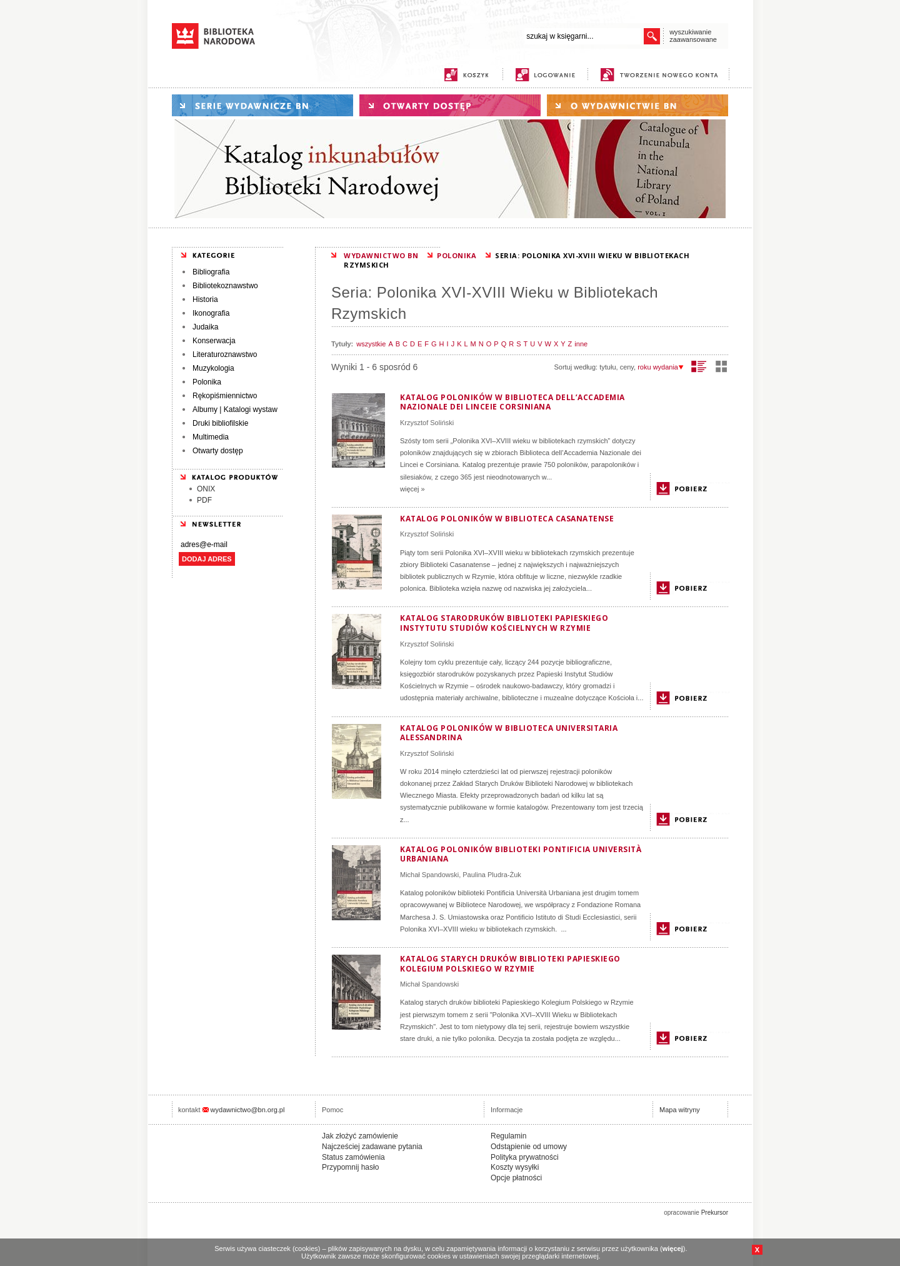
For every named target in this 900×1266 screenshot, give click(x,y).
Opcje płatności (516, 1177)
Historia (205, 299)
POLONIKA (456, 255)
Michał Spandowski (429, 874)
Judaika (205, 327)
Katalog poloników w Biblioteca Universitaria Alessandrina (509, 733)
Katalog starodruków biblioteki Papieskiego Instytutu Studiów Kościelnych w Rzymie (504, 623)
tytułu (607, 367)
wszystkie (371, 344)
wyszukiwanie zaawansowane (693, 35)
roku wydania (661, 367)
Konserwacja (214, 340)
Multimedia (210, 437)
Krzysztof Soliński (427, 422)
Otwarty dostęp (217, 450)
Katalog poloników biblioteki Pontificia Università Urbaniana (520, 854)
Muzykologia (213, 368)
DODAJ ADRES (207, 559)
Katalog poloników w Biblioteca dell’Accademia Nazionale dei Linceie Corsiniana (512, 402)
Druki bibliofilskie (220, 423)
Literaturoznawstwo (224, 354)
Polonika (206, 382)
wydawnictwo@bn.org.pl (248, 1109)
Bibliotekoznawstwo (225, 285)
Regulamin (508, 1136)
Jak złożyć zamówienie (360, 1136)
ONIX (206, 489)
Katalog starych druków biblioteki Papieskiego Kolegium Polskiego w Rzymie (510, 963)
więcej (672, 1248)
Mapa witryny (679, 1109)
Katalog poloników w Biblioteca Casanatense (507, 518)
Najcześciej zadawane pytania (372, 1146)
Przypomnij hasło (350, 1167)
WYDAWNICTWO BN (381, 255)
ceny (627, 367)
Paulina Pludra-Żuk (491, 874)
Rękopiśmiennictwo (224, 395)
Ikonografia (210, 313)
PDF (204, 500)
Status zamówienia (353, 1157)
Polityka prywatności (525, 1157)
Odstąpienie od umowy (529, 1146)
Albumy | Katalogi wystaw (235, 409)
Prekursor (714, 1212)
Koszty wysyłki (515, 1167)
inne (581, 344)
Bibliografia (210, 272)
